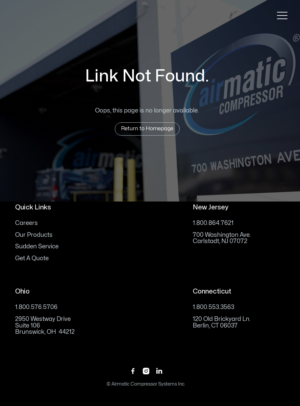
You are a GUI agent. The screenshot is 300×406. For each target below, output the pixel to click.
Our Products (34, 235)
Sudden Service (37, 246)
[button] (282, 15)
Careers (26, 223)
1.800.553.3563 (213, 307)
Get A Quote (32, 258)
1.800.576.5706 (36, 307)
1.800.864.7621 (213, 223)
